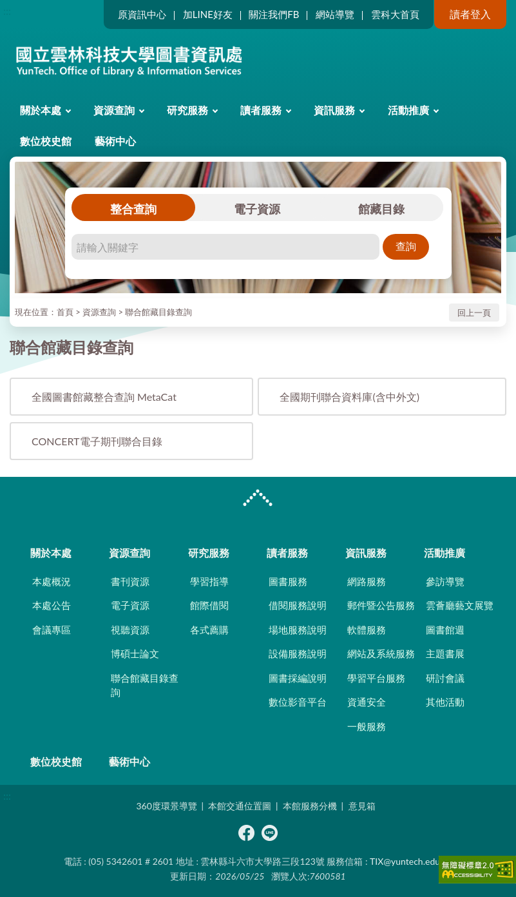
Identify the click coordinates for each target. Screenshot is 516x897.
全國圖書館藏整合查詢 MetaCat (104, 397)
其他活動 (445, 702)
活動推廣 (408, 110)
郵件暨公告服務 (381, 605)
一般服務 (366, 726)
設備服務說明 (298, 653)
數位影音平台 (298, 702)
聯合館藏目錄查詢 (158, 312)
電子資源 (257, 209)
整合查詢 (133, 209)
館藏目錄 (381, 209)
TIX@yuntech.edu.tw (411, 861)
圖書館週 (445, 629)
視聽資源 (130, 629)
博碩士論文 (135, 653)
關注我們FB (274, 14)
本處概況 (51, 581)
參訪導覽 (445, 581)
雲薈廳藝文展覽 (459, 605)
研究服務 (187, 110)
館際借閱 (209, 605)
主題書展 (445, 653)
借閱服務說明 (298, 605)
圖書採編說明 (298, 678)
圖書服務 (288, 581)
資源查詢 (114, 110)
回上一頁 (474, 312)
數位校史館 (46, 141)
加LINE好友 (208, 14)
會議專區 (51, 629)
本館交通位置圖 (239, 805)
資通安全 (366, 702)
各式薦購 (209, 629)
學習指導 (209, 581)
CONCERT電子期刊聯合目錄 (97, 441)
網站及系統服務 (381, 653)
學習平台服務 (376, 678)
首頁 (65, 312)
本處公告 (51, 605)
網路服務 (366, 581)
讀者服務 (261, 110)
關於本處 (40, 110)
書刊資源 (130, 581)
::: (7, 11)
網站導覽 (335, 14)
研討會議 (445, 678)
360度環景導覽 (166, 805)
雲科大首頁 (395, 14)
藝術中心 (115, 141)
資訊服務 (334, 110)
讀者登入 (470, 14)
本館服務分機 (310, 805)
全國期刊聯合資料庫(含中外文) (349, 397)
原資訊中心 (142, 14)
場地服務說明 (298, 629)
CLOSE (258, 499)
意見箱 (362, 805)
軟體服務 (366, 629)
